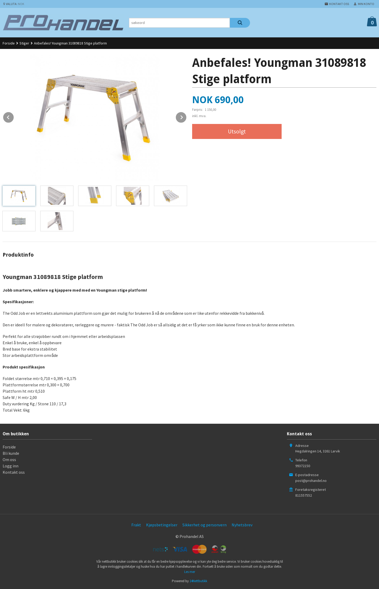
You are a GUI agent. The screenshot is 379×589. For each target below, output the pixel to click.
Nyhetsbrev (242, 524)
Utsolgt (237, 131)
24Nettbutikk (198, 581)
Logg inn (10, 465)
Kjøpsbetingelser (161, 524)
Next (186, 116)
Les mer (189, 572)
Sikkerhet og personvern (204, 524)
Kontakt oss (14, 472)
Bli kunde (11, 453)
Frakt (136, 524)
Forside (9, 43)
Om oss (9, 459)
